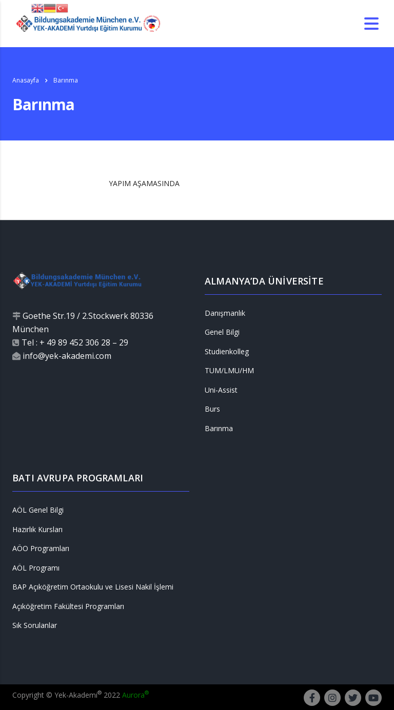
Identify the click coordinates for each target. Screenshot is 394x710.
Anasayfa (25, 80)
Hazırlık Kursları (37, 529)
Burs (212, 409)
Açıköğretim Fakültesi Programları (68, 606)
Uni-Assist (221, 390)
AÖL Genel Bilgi (38, 510)
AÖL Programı (36, 568)
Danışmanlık (225, 313)
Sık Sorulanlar (34, 625)
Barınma (219, 428)
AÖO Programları (40, 548)
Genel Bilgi (222, 332)
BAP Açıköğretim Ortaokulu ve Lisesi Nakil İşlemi (92, 587)
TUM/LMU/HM (229, 370)
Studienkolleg (227, 351)
